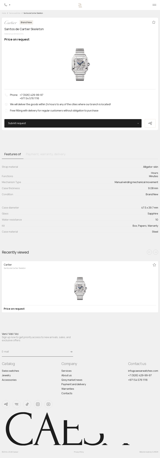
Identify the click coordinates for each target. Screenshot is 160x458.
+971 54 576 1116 (138, 380)
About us (66, 375)
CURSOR (155, 452)
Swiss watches (10, 370)
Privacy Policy (79, 452)
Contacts (66, 393)
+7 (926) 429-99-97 (140, 375)
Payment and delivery (73, 384)
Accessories (9, 380)
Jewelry (6, 375)
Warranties (67, 388)
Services (66, 370)
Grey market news (71, 380)
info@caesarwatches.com (143, 370)
